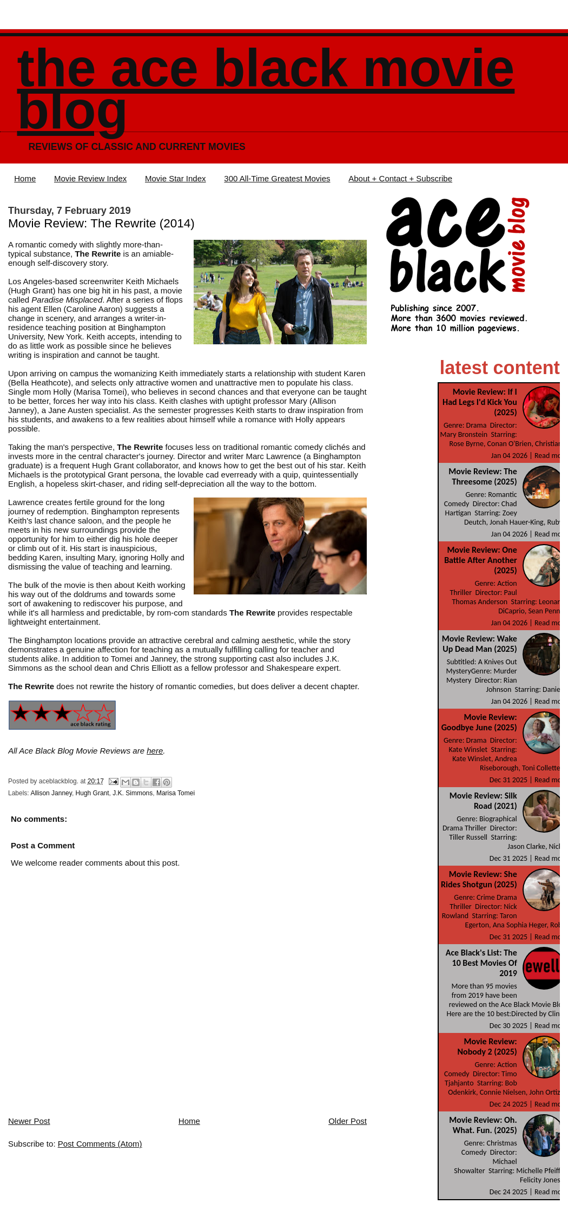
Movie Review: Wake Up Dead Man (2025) (479, 643)
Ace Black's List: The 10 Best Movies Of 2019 (481, 962)
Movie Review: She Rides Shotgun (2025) (479, 879)
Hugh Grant (92, 793)
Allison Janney (51, 793)
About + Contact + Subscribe (400, 178)
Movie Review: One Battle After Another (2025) (480, 560)
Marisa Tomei (175, 793)
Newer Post (29, 1121)
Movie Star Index (175, 178)
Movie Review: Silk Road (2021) (483, 800)
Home (25, 178)
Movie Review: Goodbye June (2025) (479, 722)
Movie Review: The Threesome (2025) (482, 476)
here (155, 750)
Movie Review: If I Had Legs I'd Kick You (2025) (479, 402)
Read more (551, 455)
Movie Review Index (90, 178)
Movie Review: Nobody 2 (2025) (487, 1046)
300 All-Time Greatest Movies (277, 178)
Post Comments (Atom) (100, 1143)
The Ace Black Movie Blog (266, 89)
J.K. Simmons (133, 793)
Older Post (347, 1121)
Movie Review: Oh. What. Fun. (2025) (483, 1125)
